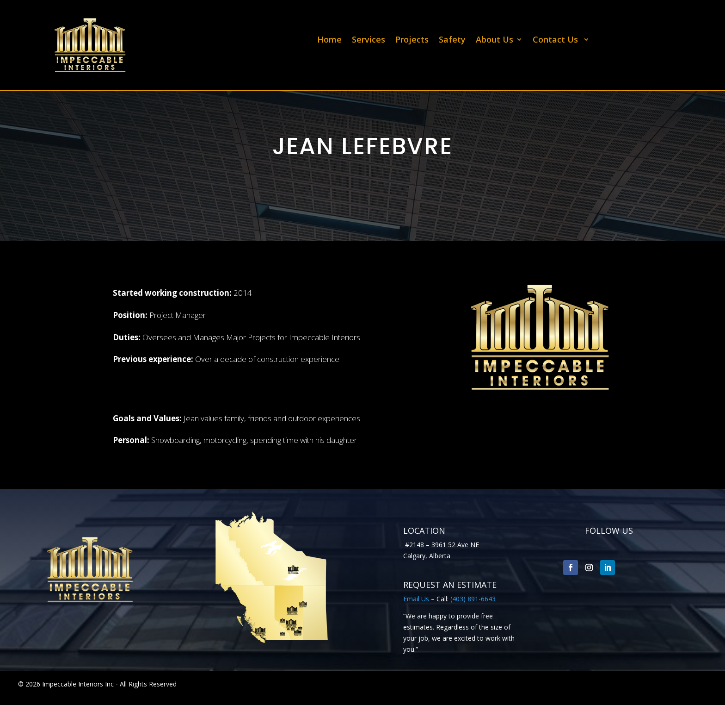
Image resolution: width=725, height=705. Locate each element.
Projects (412, 40)
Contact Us (556, 40)
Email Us (416, 598)
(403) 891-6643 (473, 598)
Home (329, 40)
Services (368, 40)
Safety (452, 40)
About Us (494, 40)
